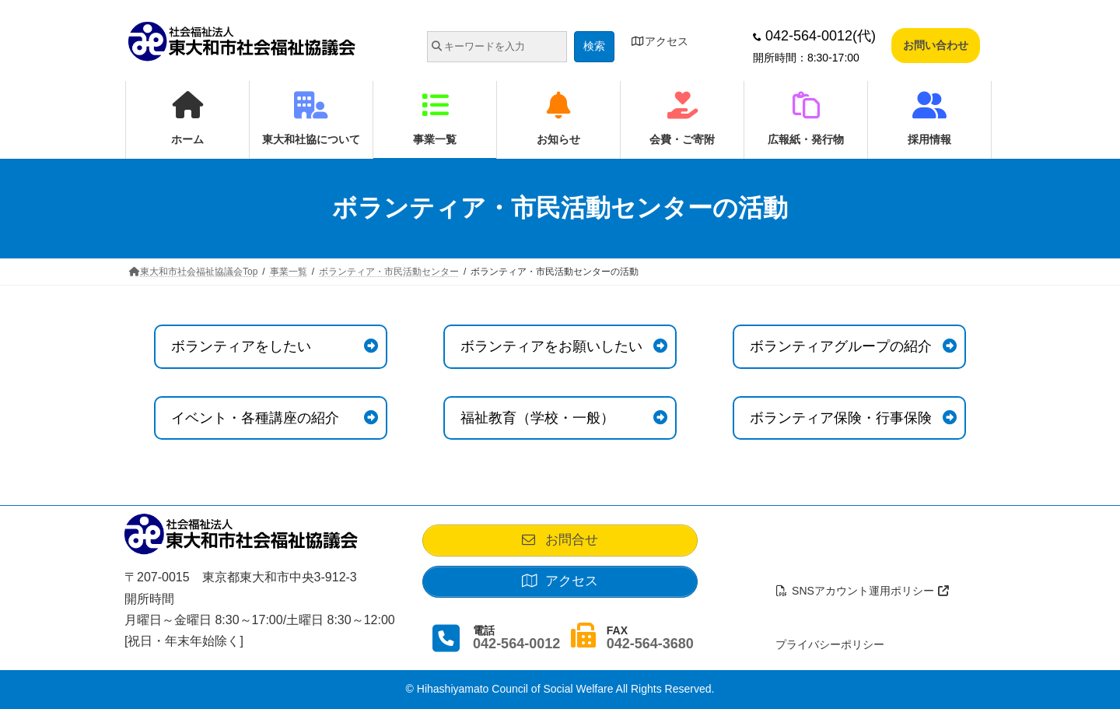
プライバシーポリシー (829, 644)
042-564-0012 (516, 648)
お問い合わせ (935, 45)
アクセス (659, 41)
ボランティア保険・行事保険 (841, 418)
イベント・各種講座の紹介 (255, 418)
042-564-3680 (650, 648)
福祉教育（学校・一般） (537, 418)
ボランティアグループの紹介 (841, 346)
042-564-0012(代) (814, 36)
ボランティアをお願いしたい (551, 346)
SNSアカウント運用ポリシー (863, 590)
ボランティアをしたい (241, 346)
